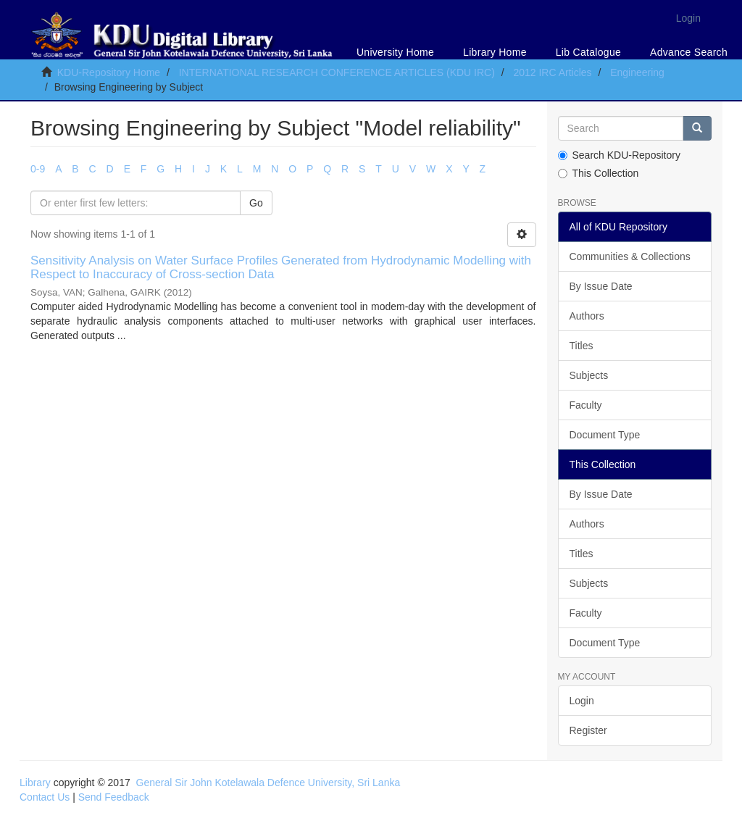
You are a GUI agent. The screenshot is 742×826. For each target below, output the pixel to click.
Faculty (586, 405)
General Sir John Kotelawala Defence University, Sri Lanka (268, 782)
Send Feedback (113, 797)
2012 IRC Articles (552, 72)
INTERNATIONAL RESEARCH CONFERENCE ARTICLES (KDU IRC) (337, 72)
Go (256, 203)
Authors (587, 316)
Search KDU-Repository (619, 155)
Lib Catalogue (588, 52)
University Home (395, 52)
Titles (581, 345)
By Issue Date (601, 286)
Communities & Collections (630, 256)
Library (35, 782)
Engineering (637, 72)
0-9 (37, 169)
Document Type (605, 435)
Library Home (495, 52)
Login (582, 700)
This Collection (598, 173)
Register (588, 730)
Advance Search (689, 52)
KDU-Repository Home (108, 72)
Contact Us (45, 797)
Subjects (589, 375)
